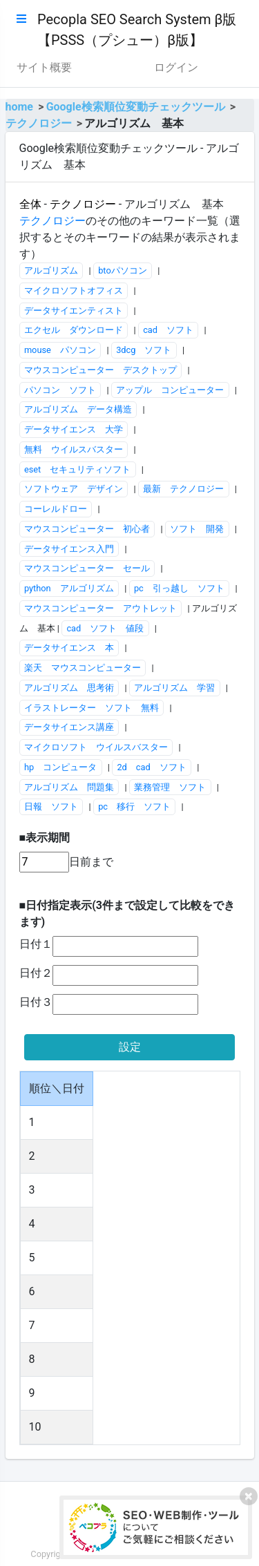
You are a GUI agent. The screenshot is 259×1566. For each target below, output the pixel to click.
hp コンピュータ (60, 767)
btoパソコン (122, 270)
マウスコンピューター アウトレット (100, 608)
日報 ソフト (51, 806)
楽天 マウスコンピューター (82, 667)
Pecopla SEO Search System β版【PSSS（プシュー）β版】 (136, 29)
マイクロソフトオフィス (73, 290)
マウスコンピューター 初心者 (87, 529)
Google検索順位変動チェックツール (135, 106)
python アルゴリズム (69, 588)
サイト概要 (44, 67)
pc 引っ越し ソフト (179, 588)
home (20, 106)
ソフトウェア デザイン (73, 489)
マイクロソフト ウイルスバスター (96, 747)
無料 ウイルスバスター (73, 449)
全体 (30, 204)
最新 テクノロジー (183, 489)
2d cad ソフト (151, 767)
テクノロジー (39, 123)
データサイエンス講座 (69, 727)
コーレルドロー (55, 509)
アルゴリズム (51, 270)
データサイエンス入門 (69, 549)
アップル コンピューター (170, 390)
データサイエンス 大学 (73, 429)
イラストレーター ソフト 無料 (91, 708)
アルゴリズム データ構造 (78, 409)
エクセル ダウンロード (73, 330)
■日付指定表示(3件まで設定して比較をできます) (127, 913)
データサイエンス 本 (69, 647)
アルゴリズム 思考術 (69, 687)
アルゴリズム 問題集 (69, 787)
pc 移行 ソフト (134, 806)
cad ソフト (168, 330)
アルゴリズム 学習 (174, 687)
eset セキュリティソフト (77, 469)
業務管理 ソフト (170, 787)
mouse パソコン (60, 350)
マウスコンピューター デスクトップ (100, 370)
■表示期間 (44, 837)
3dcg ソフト (143, 350)
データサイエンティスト (73, 310)
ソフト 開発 (197, 529)
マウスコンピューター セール (87, 568)
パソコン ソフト (60, 390)
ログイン (176, 67)
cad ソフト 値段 (105, 628)
